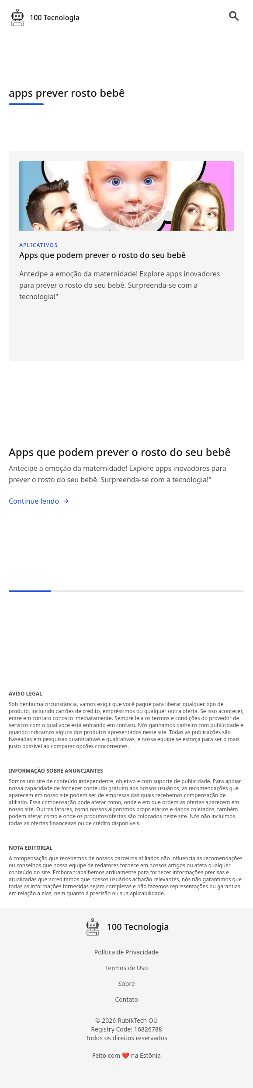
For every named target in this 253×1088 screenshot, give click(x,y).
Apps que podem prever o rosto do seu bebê (120, 452)
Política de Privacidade (126, 952)
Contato (126, 999)
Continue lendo (39, 501)
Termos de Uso (126, 968)
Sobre (126, 983)
